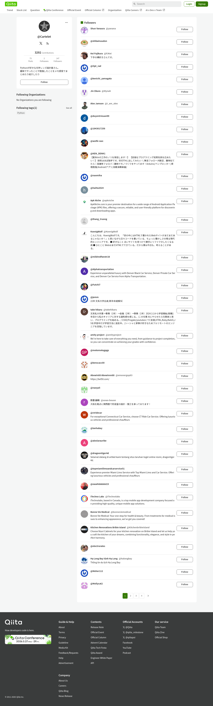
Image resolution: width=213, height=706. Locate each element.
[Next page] (148, 596)
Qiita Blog (63, 690)
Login (189, 3)
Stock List (22, 10)
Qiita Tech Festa (98, 647)
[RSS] (47, 43)
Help (61, 657)
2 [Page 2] (130, 596)
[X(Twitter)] (40, 43)
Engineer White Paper (101, 657)
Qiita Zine (160, 632)
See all (69, 107)
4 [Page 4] (141, 596)
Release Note (97, 627)
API (92, 662)
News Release (65, 696)
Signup (202, 3)
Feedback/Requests (68, 652)
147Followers (58, 59)
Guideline (63, 642)
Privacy (62, 637)
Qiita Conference (53, 10)
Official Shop (161, 637)
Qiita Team (160, 627)
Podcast (127, 652)
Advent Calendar (99, 642)
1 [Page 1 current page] (125, 596)
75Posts (30, 59)
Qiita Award (96, 652)
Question (35, 10)
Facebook (127, 642)
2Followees (44, 59)
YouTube (127, 647)
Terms (62, 632)
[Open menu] (66, 22)
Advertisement (66, 662)
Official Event (74, 10)
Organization (114, 10)
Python (21, 112)
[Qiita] (11, 4)
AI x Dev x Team (155, 10)
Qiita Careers (133, 10)
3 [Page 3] (136, 596)
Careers (62, 685)
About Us (63, 680)
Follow (44, 82)
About (62, 627)
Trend (10, 10)
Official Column (94, 10)
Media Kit (63, 647)
